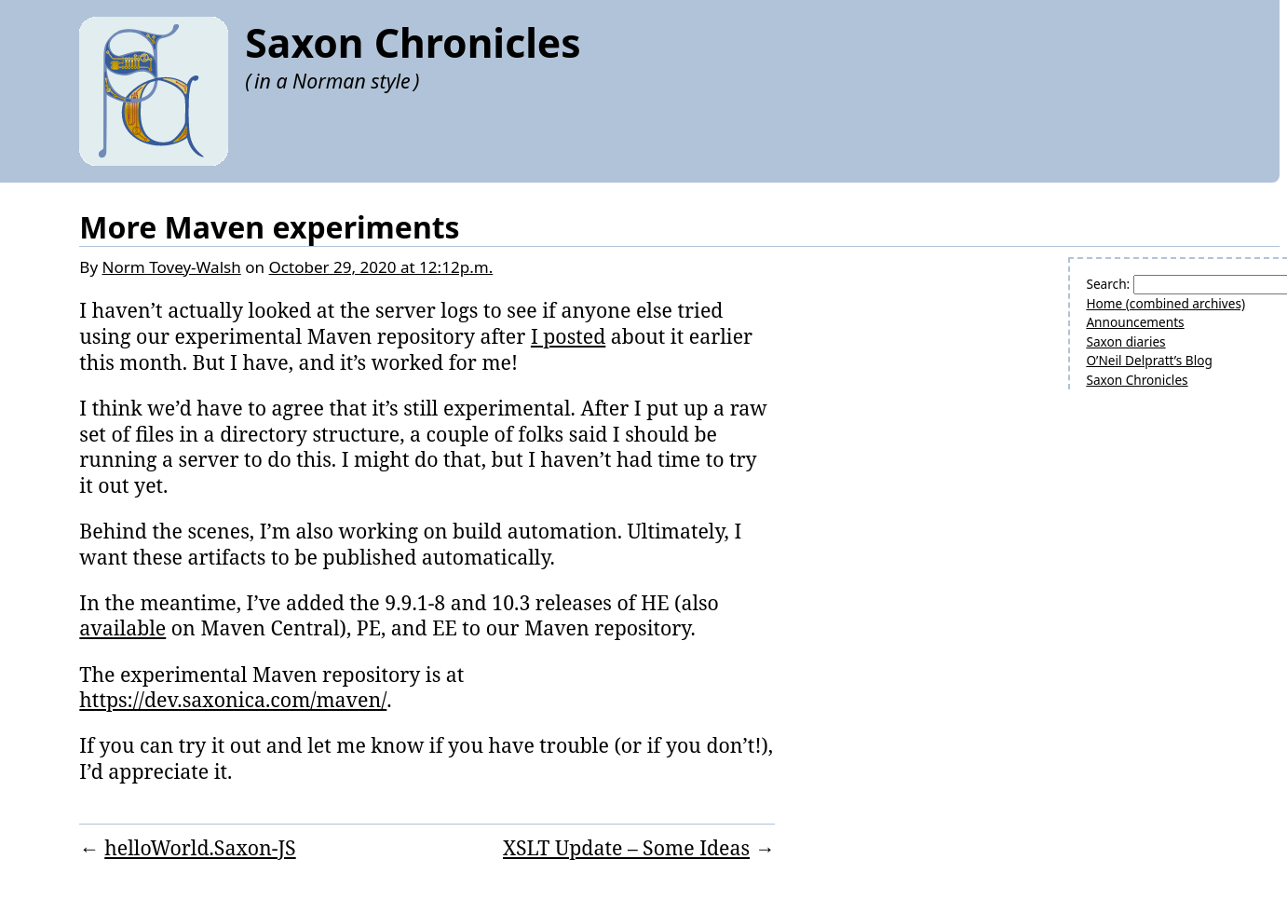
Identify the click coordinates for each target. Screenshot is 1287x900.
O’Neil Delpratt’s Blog (1149, 360)
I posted (568, 335)
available (122, 627)
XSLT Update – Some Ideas (626, 847)
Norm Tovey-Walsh (171, 267)
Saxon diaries (1125, 341)
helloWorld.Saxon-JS (199, 847)
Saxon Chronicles (412, 42)
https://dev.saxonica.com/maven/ (232, 699)
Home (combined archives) (1165, 303)
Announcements (1135, 322)
